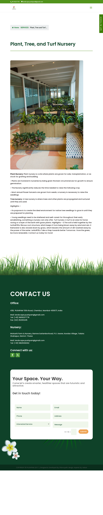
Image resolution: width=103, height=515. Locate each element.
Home (15, 28)
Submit (83, 431)
